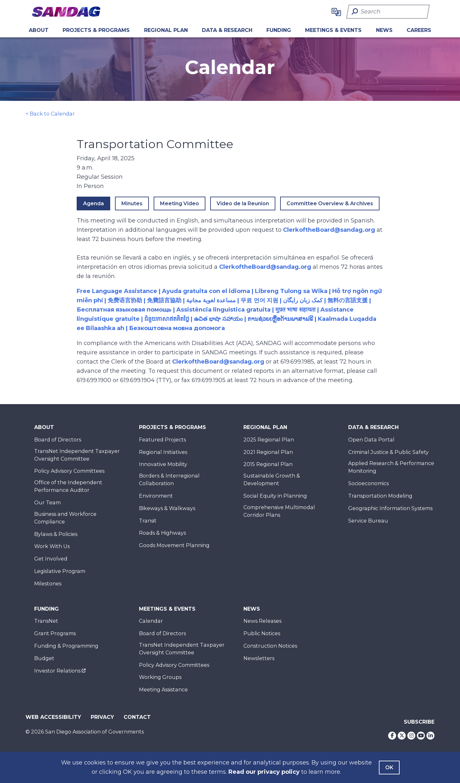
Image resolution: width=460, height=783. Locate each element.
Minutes (131, 203)
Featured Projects (162, 440)
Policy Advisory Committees (69, 471)
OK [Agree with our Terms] (389, 767)
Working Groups (160, 677)
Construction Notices (270, 646)
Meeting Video (179, 203)
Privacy (102, 717)
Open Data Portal (371, 440)
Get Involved (50, 559)
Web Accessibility (53, 717)
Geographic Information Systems (390, 508)
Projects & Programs (96, 30)
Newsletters (258, 658)
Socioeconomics (368, 483)
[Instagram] (411, 736)
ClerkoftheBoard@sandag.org (329, 229)
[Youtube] (421, 736)
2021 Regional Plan (268, 452)
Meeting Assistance (163, 690)
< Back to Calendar (50, 114)
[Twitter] (402, 736)
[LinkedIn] (430, 736)
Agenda (93, 203)
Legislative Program (59, 571)
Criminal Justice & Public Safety (388, 452)
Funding (278, 30)
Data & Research (227, 30)
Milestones (47, 584)
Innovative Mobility (163, 464)
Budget (44, 658)
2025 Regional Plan (268, 440)
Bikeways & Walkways (167, 508)
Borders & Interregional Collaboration (169, 479)
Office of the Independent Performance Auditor (68, 486)
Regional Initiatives (163, 452)
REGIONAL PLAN (166, 30)
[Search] (388, 12)
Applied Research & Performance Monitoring (391, 467)
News (384, 30)
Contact (137, 717)
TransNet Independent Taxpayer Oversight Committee (77, 455)
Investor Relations (57, 671)
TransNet (46, 621)
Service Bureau (368, 521)
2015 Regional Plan (268, 464)
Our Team (47, 503)
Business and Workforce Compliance (65, 518)
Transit (148, 521)
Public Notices (261, 633)
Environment (156, 496)
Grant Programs (55, 633)
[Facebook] (392, 736)
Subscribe (419, 722)
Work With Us (52, 546)
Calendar (151, 621)
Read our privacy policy (264, 771)
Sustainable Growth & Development (271, 479)
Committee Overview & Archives (330, 203)
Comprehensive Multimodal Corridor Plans (279, 511)
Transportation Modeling (380, 496)
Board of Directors (57, 440)
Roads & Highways (162, 533)
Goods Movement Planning (174, 545)
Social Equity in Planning (275, 496)
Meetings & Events (333, 30)
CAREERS (419, 30)
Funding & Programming (66, 646)
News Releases (262, 621)
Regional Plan (265, 427)
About (39, 30)
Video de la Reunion (243, 203)
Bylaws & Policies (55, 534)
